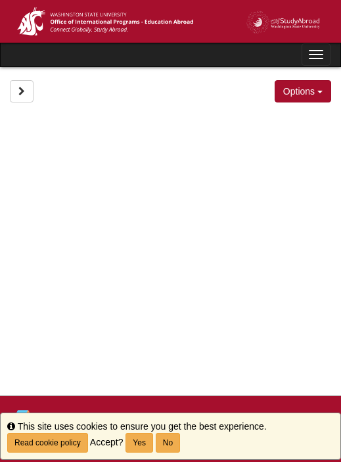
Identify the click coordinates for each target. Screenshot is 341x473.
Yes (139, 442)
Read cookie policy (47, 442)
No (168, 442)
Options (303, 91)
